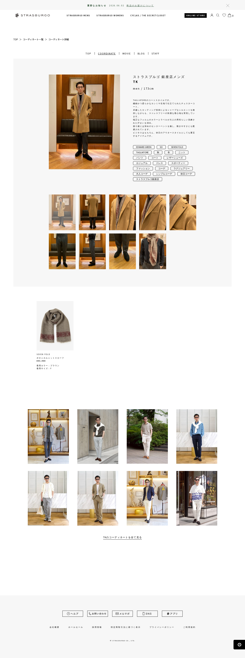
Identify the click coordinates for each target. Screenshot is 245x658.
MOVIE (126, 53)
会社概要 (55, 627)
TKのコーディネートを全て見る (122, 537)
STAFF (155, 53)
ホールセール (75, 627)
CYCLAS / (148, 15)
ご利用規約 (189, 627)
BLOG (141, 53)
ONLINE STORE (195, 15)
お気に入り (224, 15)
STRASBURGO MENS (78, 15)
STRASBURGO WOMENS (110, 15)
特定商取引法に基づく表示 (126, 627)
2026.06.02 (131, 5)
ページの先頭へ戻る (239, 644)
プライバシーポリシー (161, 627)
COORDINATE (107, 53)
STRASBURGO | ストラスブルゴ (32, 15)
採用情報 (97, 627)
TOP (88, 53)
